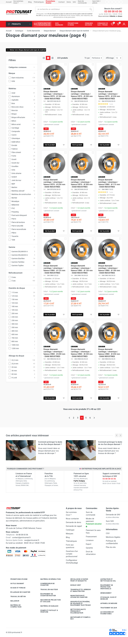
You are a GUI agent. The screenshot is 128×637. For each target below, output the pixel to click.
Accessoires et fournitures (105, 613)
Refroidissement (22, 273)
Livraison (90, 540)
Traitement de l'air (107, 607)
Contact (61, 2)
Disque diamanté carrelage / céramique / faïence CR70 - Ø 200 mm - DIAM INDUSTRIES (82, 95)
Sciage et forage (16, 588)
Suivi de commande (82, 2)
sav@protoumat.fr (31, 540)
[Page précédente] (69, 418)
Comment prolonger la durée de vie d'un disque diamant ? (50, 443)
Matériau (22, 88)
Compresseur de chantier (46, 584)
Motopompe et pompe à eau (78, 618)
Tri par (87, 58)
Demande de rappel (74, 526)
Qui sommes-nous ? (18, 2)
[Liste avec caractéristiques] (52, 58)
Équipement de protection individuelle (105, 587)
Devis (69, 2)
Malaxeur (13, 601)
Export (88, 544)
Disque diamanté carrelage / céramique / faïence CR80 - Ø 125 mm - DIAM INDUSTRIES (54, 269)
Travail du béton (16, 596)
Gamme (22, 247)
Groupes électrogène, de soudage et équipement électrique (79, 603)
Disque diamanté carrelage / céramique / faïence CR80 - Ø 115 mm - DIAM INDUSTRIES (109, 183)
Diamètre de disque (22, 288)
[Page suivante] (94, 418)
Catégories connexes (22, 67)
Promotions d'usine (17, 579)
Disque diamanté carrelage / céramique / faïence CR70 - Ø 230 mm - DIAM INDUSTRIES (109, 95)
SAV (74, 2)
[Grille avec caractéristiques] (48, 58)
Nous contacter (72, 518)
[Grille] (44, 58)
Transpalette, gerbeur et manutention (79, 590)
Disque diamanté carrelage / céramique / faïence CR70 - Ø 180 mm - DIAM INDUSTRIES (54, 95)
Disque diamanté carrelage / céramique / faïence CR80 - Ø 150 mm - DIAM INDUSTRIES (82, 269)
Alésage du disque (22, 356)
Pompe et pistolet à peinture (47, 611)
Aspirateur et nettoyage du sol (106, 580)
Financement (91, 536)
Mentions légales (113, 537)
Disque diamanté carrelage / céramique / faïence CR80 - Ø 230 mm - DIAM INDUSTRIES (82, 353)
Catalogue (70, 530)
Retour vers (26, 50)
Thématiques (39, 2)
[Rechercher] (90, 9)
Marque (22, 73)
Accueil (8, 2)
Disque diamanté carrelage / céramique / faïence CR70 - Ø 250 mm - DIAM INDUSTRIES (54, 183)
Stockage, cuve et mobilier (106, 598)
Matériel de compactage (14, 606)
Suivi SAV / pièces (96, 2)
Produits (19, 24)
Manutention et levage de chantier (77, 596)
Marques (69, 533)
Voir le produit (50, 145)
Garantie (89, 548)
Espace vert (74, 585)
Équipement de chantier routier (46, 595)
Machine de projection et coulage (49, 601)
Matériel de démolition (49, 579)
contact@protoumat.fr (21, 537)
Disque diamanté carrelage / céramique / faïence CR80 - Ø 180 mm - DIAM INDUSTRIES (109, 269)
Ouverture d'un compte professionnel (72, 554)
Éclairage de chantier (18, 592)
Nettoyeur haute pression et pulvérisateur (76, 611)
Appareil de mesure (107, 603)
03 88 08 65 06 (113, 11)
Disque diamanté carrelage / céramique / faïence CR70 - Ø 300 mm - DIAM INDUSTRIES (82, 183)
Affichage (110, 58)
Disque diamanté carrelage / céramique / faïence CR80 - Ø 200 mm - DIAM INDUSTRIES (54, 353)
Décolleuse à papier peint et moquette (77, 580)
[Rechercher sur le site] (61, 9)
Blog (30, 2)
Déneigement (104, 593)
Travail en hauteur (47, 589)
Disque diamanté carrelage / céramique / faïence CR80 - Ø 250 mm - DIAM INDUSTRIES (109, 353)
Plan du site (111, 547)
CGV (108, 533)
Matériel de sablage (47, 606)
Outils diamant (15, 583)
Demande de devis (73, 522)
